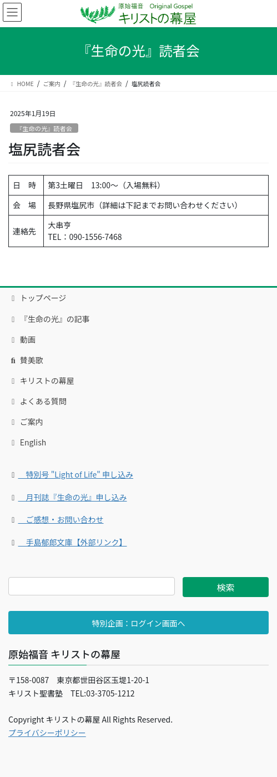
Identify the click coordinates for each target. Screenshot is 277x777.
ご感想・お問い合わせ (61, 519)
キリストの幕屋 (41, 380)
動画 (22, 339)
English (27, 442)
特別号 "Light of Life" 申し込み (76, 474)
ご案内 (25, 421)
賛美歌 (25, 359)
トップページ (37, 297)
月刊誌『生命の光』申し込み (72, 497)
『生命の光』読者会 (44, 128)
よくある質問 (37, 401)
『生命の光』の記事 (49, 318)
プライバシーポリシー (47, 732)
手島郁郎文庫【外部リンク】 (72, 542)
